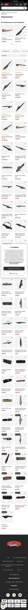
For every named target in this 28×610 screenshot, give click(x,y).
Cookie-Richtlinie (14, 263)
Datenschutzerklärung (15, 262)
